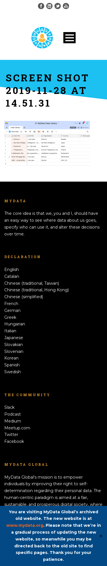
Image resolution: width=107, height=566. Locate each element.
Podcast (12, 414)
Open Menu (69, 37)
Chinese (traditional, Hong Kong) (36, 289)
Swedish (12, 371)
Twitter (11, 434)
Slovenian (13, 351)
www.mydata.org (24, 525)
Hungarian (14, 324)
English (11, 269)
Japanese (13, 337)
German (12, 310)
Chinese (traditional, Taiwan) (31, 283)
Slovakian (13, 344)
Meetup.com (17, 428)
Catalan (11, 276)
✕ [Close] (101, 535)
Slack (9, 407)
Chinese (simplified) (23, 296)
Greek (10, 317)
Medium (12, 421)
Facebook (14, 441)
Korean (11, 358)
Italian (10, 330)
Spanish (12, 364)
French (11, 303)
